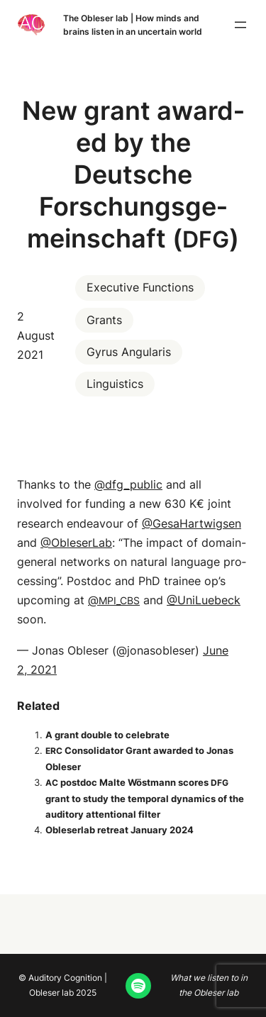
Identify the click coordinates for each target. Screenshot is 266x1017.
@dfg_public (128, 484)
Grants (104, 320)
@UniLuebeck (203, 600)
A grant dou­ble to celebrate (107, 734)
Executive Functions (140, 287)
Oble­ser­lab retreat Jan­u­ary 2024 (119, 829)
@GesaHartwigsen (191, 523)
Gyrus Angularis (129, 352)
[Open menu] (240, 24)
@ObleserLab (76, 542)
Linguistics (115, 384)
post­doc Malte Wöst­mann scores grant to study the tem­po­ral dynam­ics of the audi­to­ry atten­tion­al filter (144, 798)
